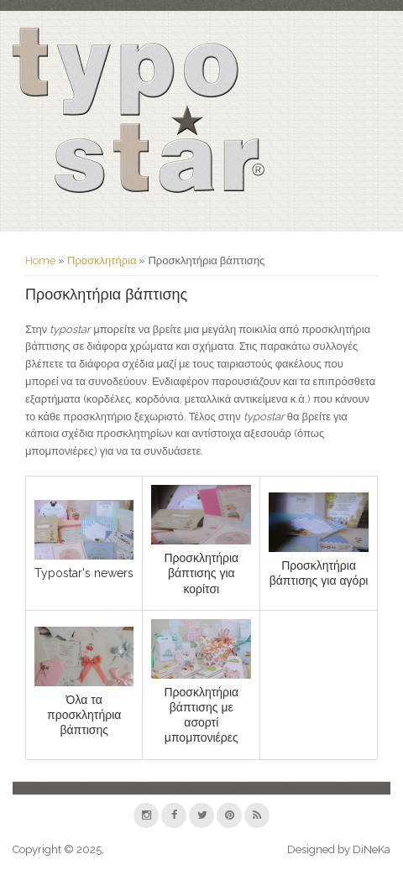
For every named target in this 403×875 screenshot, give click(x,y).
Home (40, 260)
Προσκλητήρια (101, 260)
